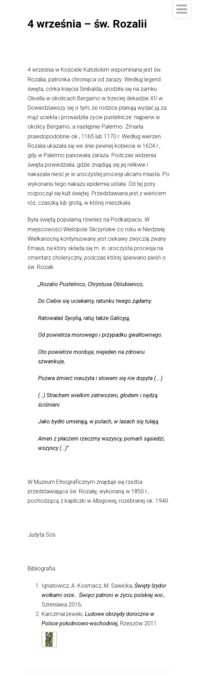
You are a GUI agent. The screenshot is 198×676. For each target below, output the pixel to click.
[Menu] (182, 9)
